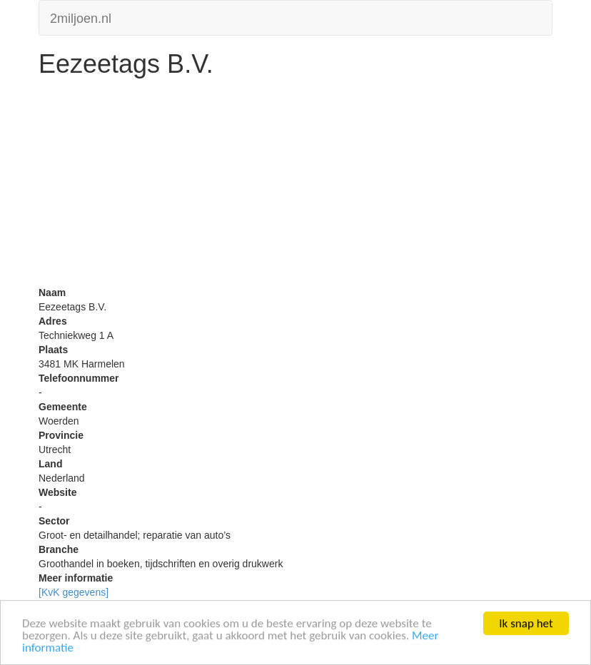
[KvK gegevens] (73, 592)
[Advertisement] (295, 185)
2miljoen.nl (80, 16)
